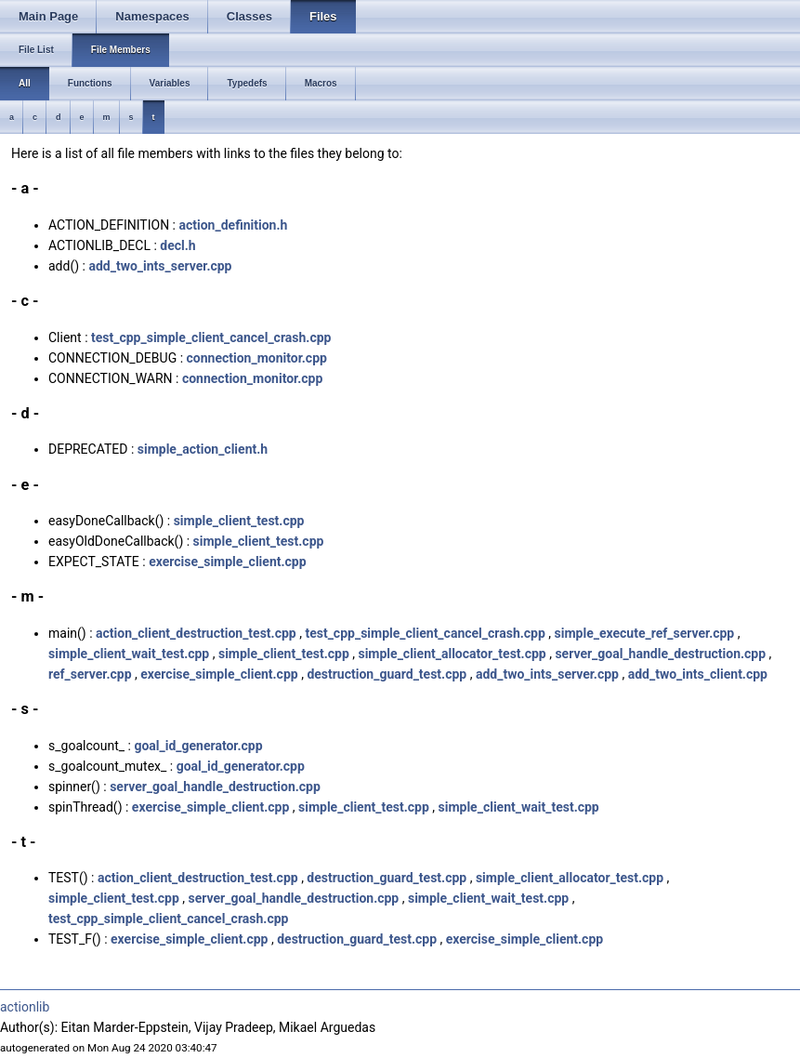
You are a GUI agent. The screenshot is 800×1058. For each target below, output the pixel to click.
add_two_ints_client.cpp (697, 674)
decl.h (177, 245)
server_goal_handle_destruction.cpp (660, 653)
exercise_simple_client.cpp (227, 561)
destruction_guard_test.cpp (386, 674)
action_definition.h (232, 225)
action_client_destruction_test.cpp (196, 633)
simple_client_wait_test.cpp (128, 653)
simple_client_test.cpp (239, 520)
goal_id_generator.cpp (198, 745)
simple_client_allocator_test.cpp (451, 653)
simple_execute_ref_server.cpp (645, 633)
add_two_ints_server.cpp (159, 265)
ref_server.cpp (90, 674)
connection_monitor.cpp (257, 357)
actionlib (24, 1006)
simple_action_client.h (203, 449)
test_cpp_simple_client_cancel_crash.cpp (211, 337)
